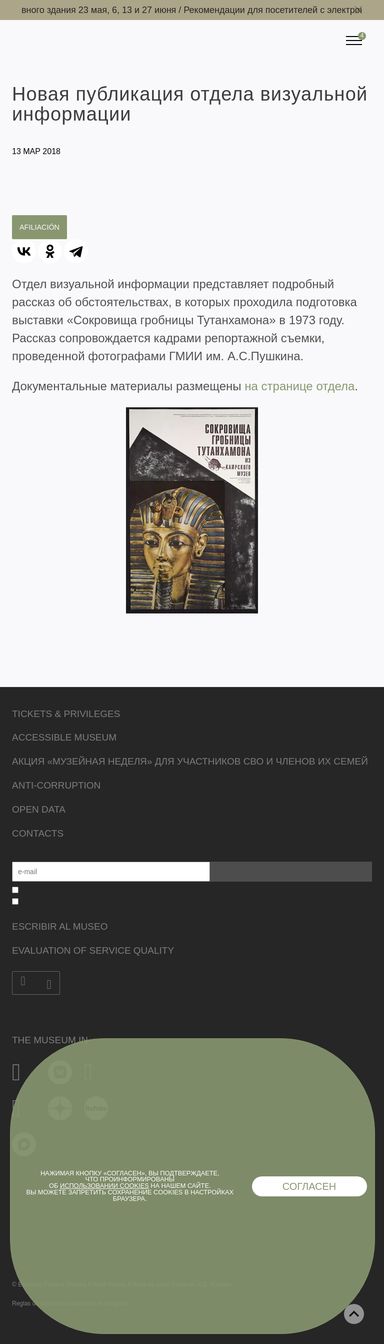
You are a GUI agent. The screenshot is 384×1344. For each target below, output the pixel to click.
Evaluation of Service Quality (93, 950)
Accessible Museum (64, 737)
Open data (39, 809)
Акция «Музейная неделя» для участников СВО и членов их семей (190, 761)
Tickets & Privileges (66, 714)
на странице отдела (299, 386)
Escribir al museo (60, 926)
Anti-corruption (56, 785)
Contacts (38, 833)
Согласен (309, 1186)
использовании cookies (104, 1185)
